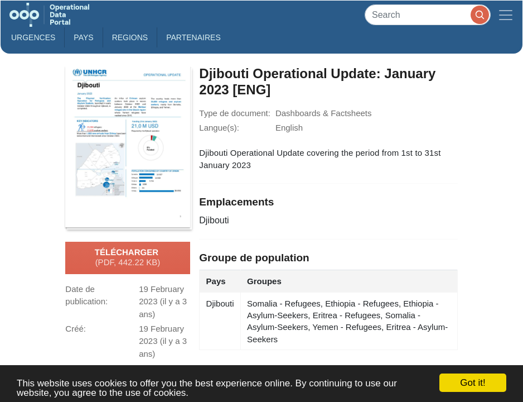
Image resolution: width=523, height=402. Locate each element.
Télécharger (128, 258)
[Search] (428, 14)
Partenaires (193, 37)
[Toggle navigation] (506, 14)
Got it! (472, 382)
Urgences (33, 37)
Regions (130, 37)
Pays (83, 37)
